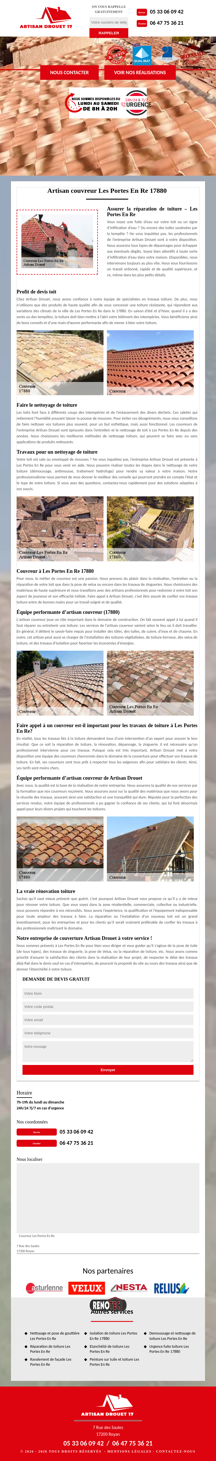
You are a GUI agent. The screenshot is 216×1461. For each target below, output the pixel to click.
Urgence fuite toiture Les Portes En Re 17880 (169, 1349)
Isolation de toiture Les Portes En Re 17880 (113, 1336)
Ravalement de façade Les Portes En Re (50, 1362)
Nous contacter (69, 72)
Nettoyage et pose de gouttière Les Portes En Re (55, 1336)
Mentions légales (129, 1451)
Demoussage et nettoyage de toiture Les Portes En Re (172, 1336)
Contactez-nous (175, 1451)
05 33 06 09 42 (166, 11)
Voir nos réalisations (140, 72)
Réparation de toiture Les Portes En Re (50, 1349)
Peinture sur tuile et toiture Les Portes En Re (114, 1362)
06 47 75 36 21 (166, 22)
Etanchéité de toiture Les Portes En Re (109, 1349)
